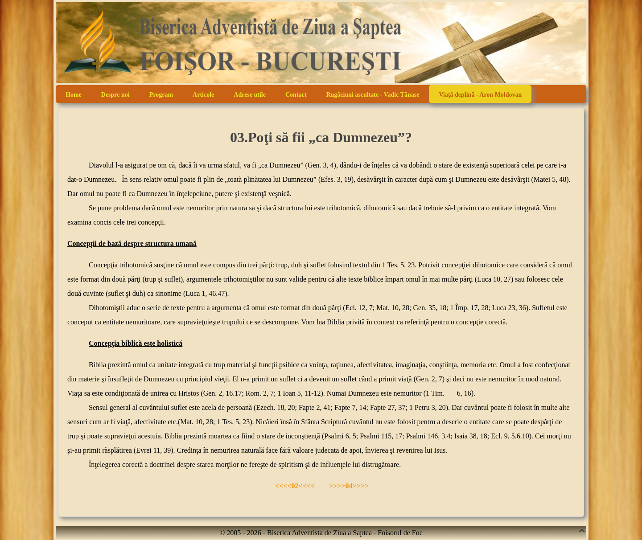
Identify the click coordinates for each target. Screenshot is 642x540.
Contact (295, 94)
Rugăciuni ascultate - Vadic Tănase (372, 94)
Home (74, 94)
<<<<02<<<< (296, 486)
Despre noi (115, 94)
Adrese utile (250, 94)
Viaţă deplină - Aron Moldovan (480, 94)
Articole (203, 94)
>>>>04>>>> (349, 486)
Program (161, 94)
